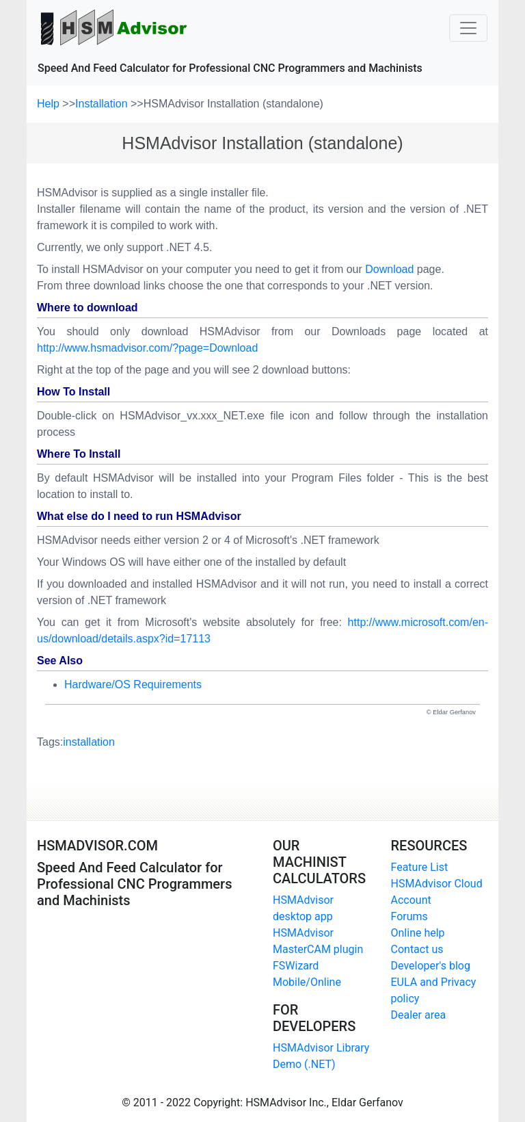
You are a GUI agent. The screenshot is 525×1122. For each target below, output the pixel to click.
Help (49, 103)
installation (89, 742)
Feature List (419, 867)
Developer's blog (430, 965)
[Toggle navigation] (468, 28)
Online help (418, 932)
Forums (409, 916)
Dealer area (418, 1014)
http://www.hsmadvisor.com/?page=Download (147, 348)
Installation (103, 103)
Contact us (417, 949)
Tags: (76, 742)
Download (389, 269)
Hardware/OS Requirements (133, 684)
